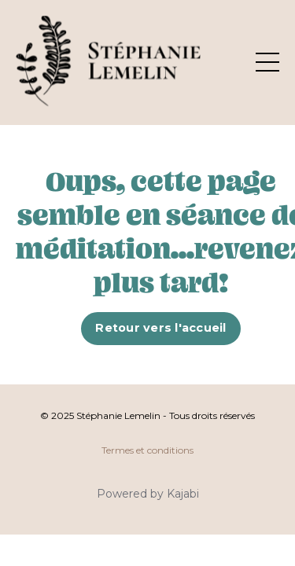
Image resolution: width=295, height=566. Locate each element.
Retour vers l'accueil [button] (160, 328)
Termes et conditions (147, 450)
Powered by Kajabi (148, 494)
